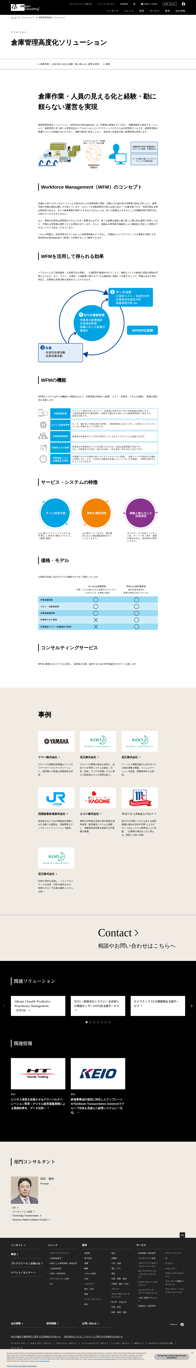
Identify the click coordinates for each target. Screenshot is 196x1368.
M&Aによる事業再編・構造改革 (63, 1263)
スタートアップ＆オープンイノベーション (147, 1264)
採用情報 (124, 4)
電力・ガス (116, 1268)
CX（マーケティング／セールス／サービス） (147, 1274)
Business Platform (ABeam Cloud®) (30, 1220)
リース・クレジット (92, 1299)
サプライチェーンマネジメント (147, 1283)
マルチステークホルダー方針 (160, 1343)
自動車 (87, 1253)
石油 (86, 1279)
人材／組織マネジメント (147, 1299)
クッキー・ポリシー (121, 1343)
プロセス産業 (90, 1273)
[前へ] (4, 1006)
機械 (86, 1268)
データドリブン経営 (22, 1212)
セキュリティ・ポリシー (41, 1343)
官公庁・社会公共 (119, 1302)
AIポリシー (139, 1343)
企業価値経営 (55, 1258)
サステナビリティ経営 (59, 1279)
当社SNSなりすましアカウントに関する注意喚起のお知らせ (93, 1336)
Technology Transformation (26, 1216)
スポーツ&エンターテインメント (120, 1295)
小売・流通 (116, 1263)
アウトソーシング (173, 1253)
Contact (115, 933)
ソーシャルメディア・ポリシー (95, 1343)
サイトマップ (16, 1348)
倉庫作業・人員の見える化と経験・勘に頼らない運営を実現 (69, 64)
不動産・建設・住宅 (119, 1284)
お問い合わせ (169, 4)
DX (14, 1207)
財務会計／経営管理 (147, 1306)
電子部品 (88, 1258)
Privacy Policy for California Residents (22, 1366)
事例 (108, 64)
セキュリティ (171, 1268)
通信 (113, 1273)
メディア (115, 1289)
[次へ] (192, 1006)
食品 (113, 1253)
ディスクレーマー (18, 1343)
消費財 (114, 1258)
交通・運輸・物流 (119, 1279)
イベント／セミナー (106, 4)
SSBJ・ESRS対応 (58, 1273)
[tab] (86, 1022)
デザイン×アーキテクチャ (174, 1274)
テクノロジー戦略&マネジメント (174, 1282)
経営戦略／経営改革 (147, 1253)
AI (166, 1258)
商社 (86, 1304)
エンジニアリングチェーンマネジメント (147, 1291)
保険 (86, 1294)
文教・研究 (116, 1307)
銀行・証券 (89, 1289)
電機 (86, 1263)
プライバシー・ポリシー (66, 1343)
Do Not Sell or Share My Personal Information (172, 1357)
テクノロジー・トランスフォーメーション (174, 1290)
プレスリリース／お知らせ (80, 4)
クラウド (169, 1263)
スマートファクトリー (59, 1253)
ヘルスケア (89, 1284)
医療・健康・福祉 (119, 1312)
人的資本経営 (55, 1268)
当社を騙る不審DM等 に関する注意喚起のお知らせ (36, 1336)
